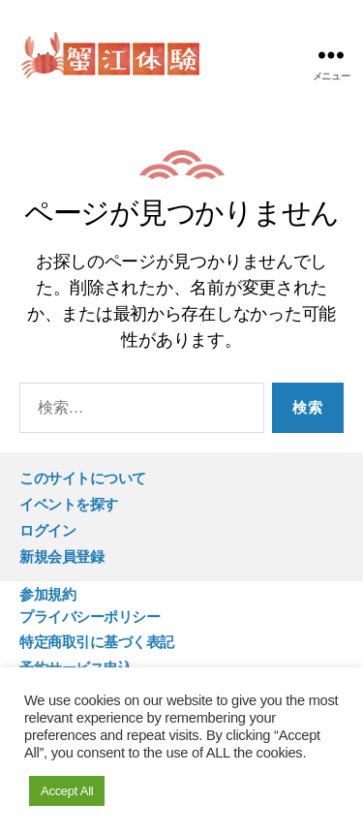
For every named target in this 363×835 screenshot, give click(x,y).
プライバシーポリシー (89, 616)
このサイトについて (82, 478)
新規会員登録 (61, 556)
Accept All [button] (67, 791)
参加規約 (47, 594)
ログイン (47, 530)
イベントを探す (68, 504)
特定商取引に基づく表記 (96, 642)
